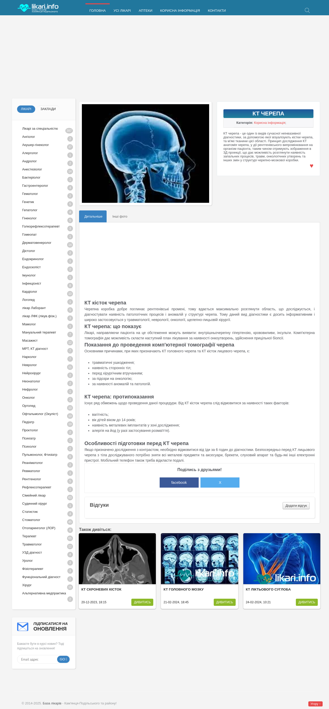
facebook (179, 482)
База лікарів (52, 703)
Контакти (216, 11)
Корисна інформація (179, 11)
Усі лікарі (122, 11)
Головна (97, 11)
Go (62, 659)
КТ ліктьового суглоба (268, 589)
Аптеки (145, 11)
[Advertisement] (164, 57)
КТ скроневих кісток (101, 589)
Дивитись (142, 602)
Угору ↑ (315, 704)
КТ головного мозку (183, 589)
